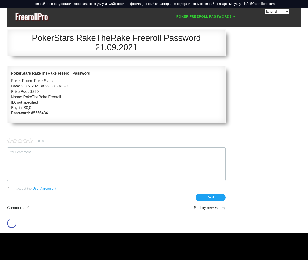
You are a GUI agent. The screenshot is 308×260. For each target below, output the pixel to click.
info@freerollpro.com (259, 4)
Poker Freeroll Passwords (205, 16)
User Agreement (44, 188)
